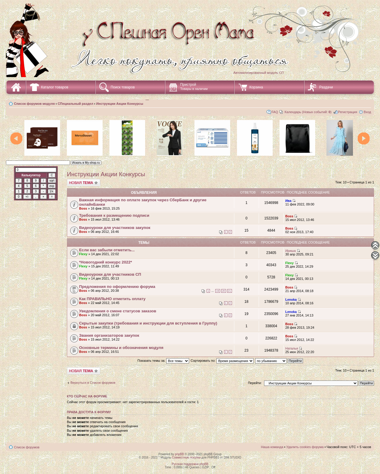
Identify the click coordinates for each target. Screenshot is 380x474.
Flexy (83, 254)
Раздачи (326, 87)
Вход (367, 112)
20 (223, 290)
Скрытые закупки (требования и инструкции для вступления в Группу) (148, 323)
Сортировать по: (222, 360)
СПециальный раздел (75, 103)
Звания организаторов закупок (109, 335)
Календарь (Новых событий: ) (308, 112)
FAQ (274, 112)
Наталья (291, 348)
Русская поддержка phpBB (190, 464)
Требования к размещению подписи (114, 215)
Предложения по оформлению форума (117, 286)
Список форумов (27, 447)
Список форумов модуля (34, 103)
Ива (288, 200)
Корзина (256, 87)
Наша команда (272, 447)
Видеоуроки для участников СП (110, 274)
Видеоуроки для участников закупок (114, 227)
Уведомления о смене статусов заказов (117, 311)
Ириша (290, 250)
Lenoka (291, 299)
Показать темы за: (163, 360)
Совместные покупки (186, 457)
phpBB (179, 454)
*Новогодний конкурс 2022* (105, 262)
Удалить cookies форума (305, 447)
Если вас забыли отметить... (107, 250)
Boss (83, 208)
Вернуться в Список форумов (92, 382)
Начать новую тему (83, 182)
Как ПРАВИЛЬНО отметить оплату (112, 299)
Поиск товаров (123, 87)
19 (217, 290)
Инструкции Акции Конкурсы (119, 103)
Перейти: (255, 383)
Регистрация (347, 112)
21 (229, 290)
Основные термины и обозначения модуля (121, 347)
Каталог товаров (54, 87)
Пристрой (194, 86)
